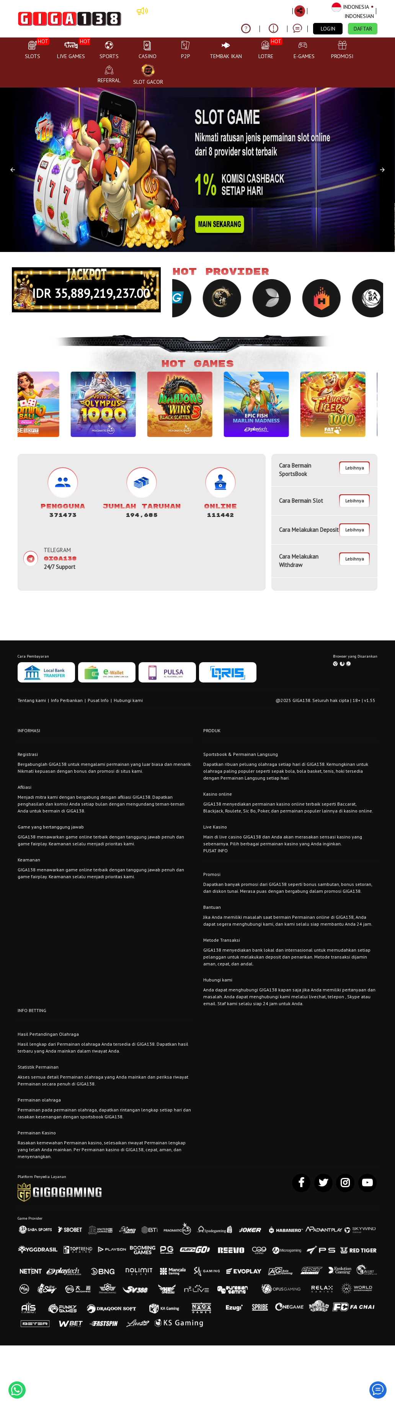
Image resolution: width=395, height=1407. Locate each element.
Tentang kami (32, 700)
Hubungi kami (128, 700)
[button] (12, 169)
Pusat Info (98, 700)
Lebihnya (354, 468)
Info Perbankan (67, 700)
